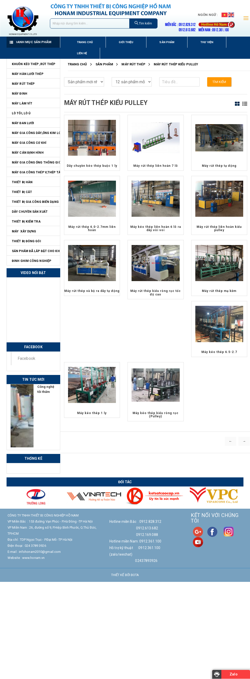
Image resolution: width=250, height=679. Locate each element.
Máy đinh (19, 93)
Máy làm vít (22, 103)
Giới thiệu (126, 42)
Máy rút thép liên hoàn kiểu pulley (219, 228)
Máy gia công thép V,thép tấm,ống (36, 172)
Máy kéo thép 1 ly (92, 413)
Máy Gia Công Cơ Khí (29, 143)
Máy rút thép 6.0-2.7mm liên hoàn (92, 228)
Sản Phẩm (104, 64)
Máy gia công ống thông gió (36, 162)
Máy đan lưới (23, 123)
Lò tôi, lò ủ (21, 113)
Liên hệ (82, 53)
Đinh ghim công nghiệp (31, 261)
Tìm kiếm (143, 23)
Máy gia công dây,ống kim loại (36, 133)
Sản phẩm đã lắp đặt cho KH (36, 251)
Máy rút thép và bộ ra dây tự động (91, 291)
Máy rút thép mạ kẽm (219, 291)
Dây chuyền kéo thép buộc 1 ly (92, 166)
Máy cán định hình (28, 152)
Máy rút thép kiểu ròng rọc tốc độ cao (155, 292)
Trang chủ (85, 42)
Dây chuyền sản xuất (30, 211)
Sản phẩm (166, 42)
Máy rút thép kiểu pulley (176, 64)
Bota (135, 575)
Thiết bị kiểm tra (26, 221)
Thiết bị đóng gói (26, 241)
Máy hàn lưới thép (27, 74)
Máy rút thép (23, 84)
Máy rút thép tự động (219, 166)
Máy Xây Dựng (24, 231)
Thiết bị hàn (22, 182)
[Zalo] (231, 674)
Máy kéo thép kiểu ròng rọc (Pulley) (155, 414)
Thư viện (206, 42)
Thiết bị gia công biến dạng (35, 202)
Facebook (26, 358)
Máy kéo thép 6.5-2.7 (219, 352)
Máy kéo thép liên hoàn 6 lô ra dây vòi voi (155, 228)
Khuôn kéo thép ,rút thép (33, 64)
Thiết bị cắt (22, 192)
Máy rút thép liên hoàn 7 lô (155, 166)
